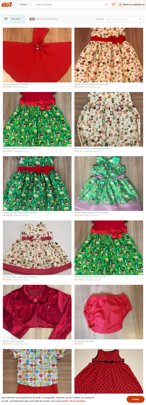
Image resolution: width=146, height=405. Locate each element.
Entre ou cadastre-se (134, 5)
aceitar (135, 399)
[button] (25, 4)
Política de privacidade (73, 401)
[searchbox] (68, 4)
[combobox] (68, 4)
